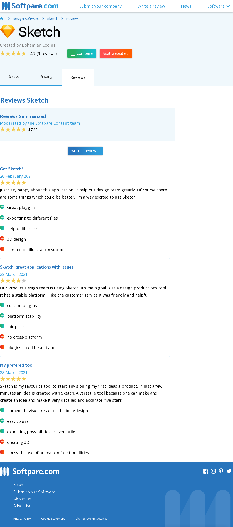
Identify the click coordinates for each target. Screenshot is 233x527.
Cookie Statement (53, 519)
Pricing (46, 76)
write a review (85, 151)
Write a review (151, 6)
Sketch (15, 76)
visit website (115, 53)
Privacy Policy (22, 519)
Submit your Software (34, 491)
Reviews (77, 77)
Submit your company (100, 6)
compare (82, 53)
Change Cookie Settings (91, 519)
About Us (22, 498)
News (186, 6)
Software (216, 6)
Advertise (22, 505)
